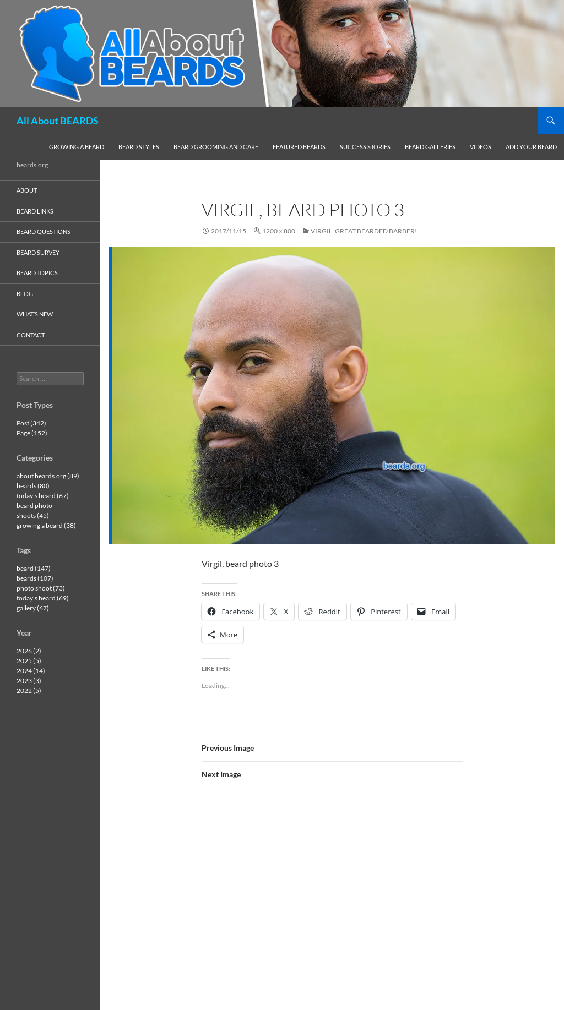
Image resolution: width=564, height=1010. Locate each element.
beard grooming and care (215, 146)
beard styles (138, 146)
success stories (365, 146)
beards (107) (35, 578)
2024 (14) (31, 671)
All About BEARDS (58, 120)
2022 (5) (29, 690)
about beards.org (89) (48, 476)
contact (31, 335)
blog (25, 293)
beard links (35, 211)
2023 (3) (29, 680)
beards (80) (33, 486)
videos (480, 146)
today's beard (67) (43, 496)
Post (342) (31, 423)
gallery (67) (33, 608)
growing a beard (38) (46, 525)
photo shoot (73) (41, 588)
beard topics (37, 272)
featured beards (299, 146)
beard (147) (34, 568)
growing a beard (76, 146)
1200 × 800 (278, 231)
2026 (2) (29, 651)
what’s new (35, 314)
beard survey (38, 252)
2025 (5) (29, 661)
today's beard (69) (43, 598)
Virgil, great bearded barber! (364, 231)
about (27, 190)
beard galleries (430, 146)
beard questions (43, 231)
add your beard (531, 146)
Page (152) (32, 433)
